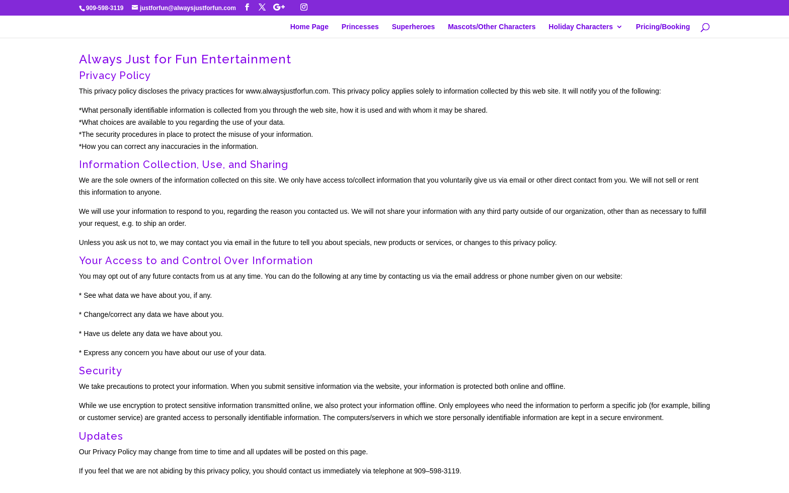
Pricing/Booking (663, 27)
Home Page (309, 27)
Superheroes (413, 27)
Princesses (360, 27)
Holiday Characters (580, 27)
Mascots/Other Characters (491, 27)
